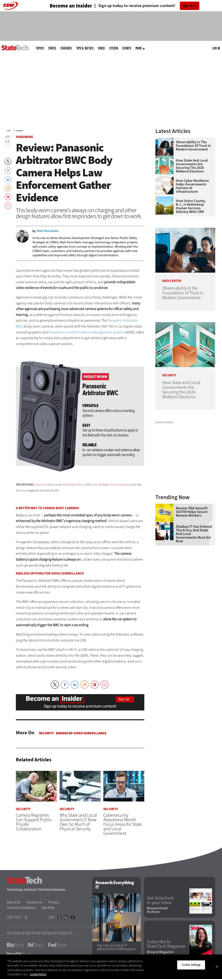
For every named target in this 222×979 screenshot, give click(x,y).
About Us (13, 902)
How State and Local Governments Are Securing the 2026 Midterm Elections (192, 166)
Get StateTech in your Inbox (160, 900)
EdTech (36, 945)
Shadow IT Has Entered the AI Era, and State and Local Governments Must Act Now (194, 534)
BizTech (15, 945)
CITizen (113, 48)
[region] (111, 966)
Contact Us (34, 902)
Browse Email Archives (157, 910)
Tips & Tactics (84, 48)
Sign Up (188, 6)
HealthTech (19, 954)
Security (46, 733)
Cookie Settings (191, 965)
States (52, 48)
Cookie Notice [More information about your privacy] (38, 974)
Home (8, 131)
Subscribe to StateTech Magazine (166, 944)
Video (101, 48)
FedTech (57, 945)
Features (66, 48)
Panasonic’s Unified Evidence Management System (85, 332)
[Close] (217, 967)
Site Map (48, 907)
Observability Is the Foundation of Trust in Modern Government (193, 145)
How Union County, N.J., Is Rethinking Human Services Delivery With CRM (191, 206)
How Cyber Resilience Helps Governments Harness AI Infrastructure (192, 186)
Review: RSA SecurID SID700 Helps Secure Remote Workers (192, 511)
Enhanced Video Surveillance (81, 733)
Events (126, 48)
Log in (216, 48)
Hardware (19, 131)
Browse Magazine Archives (160, 953)
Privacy (53, 902)
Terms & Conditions (21, 907)
